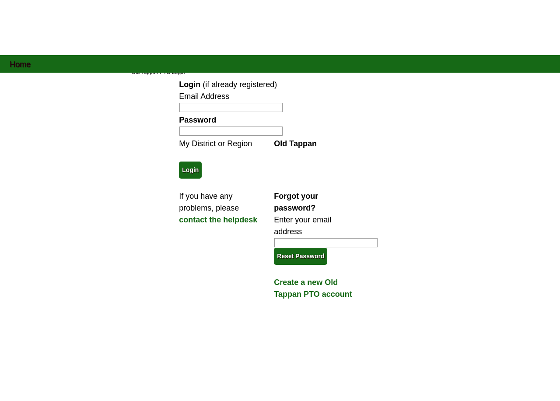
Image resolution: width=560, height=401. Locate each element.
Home (20, 63)
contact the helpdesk (218, 219)
